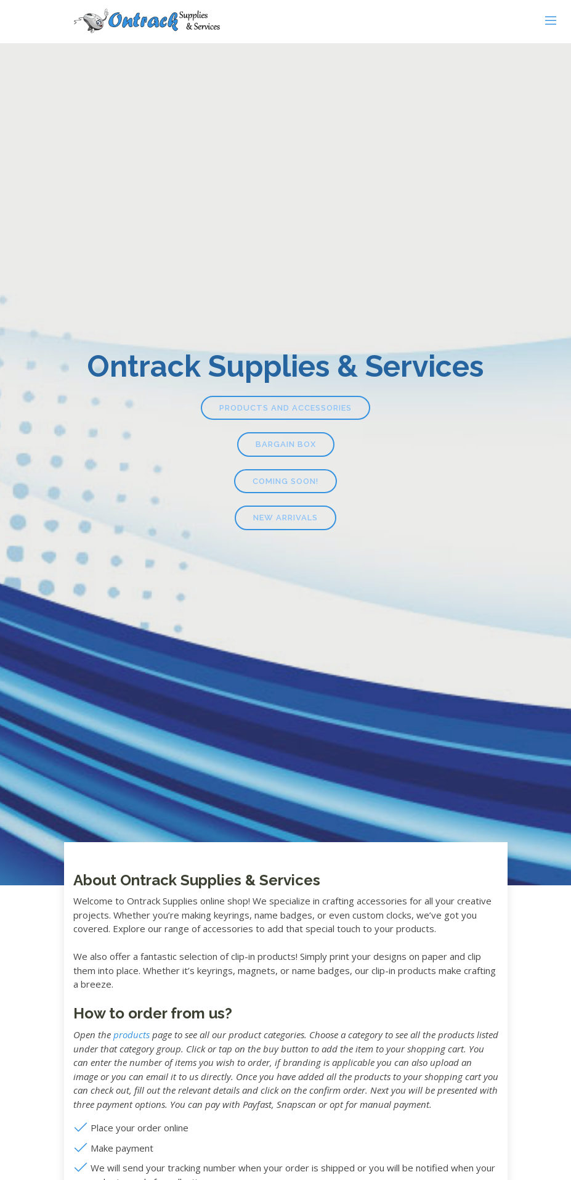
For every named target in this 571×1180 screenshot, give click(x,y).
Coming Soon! (285, 481)
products (131, 1034)
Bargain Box (286, 444)
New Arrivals (285, 517)
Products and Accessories (285, 407)
